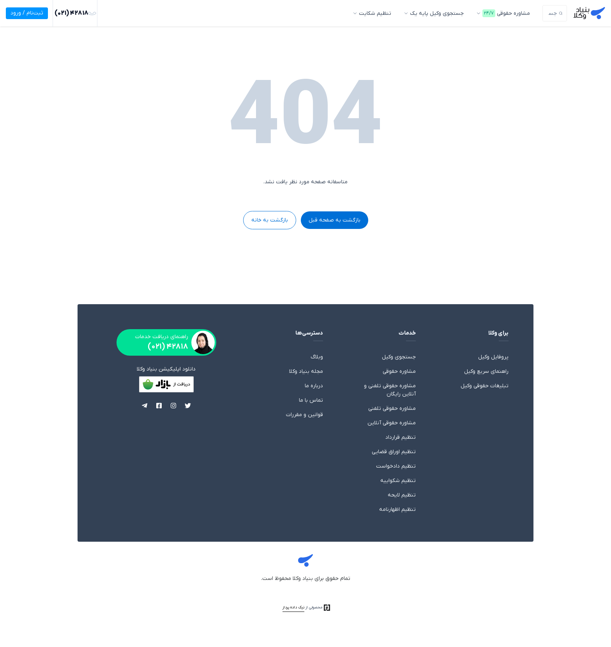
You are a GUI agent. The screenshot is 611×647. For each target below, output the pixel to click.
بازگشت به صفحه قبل (334, 220)
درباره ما (314, 386)
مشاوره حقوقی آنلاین (391, 423)
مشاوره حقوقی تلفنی (392, 408)
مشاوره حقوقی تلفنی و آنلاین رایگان (390, 390)
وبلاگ (317, 357)
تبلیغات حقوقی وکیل (485, 386)
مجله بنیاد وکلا (306, 371)
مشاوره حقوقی (399, 371)
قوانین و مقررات (304, 414)
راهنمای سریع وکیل (486, 371)
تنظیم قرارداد (400, 437)
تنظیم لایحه (402, 495)
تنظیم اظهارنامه (397, 509)
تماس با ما (311, 400)
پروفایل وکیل (493, 357)
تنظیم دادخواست (396, 466)
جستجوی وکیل (399, 357)
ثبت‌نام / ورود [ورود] (27, 13)
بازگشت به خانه (269, 220)
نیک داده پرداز (293, 607)
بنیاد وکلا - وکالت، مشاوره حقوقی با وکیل (589, 13)
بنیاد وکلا (305, 561)
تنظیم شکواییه (398, 480)
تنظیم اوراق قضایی (394, 452)
